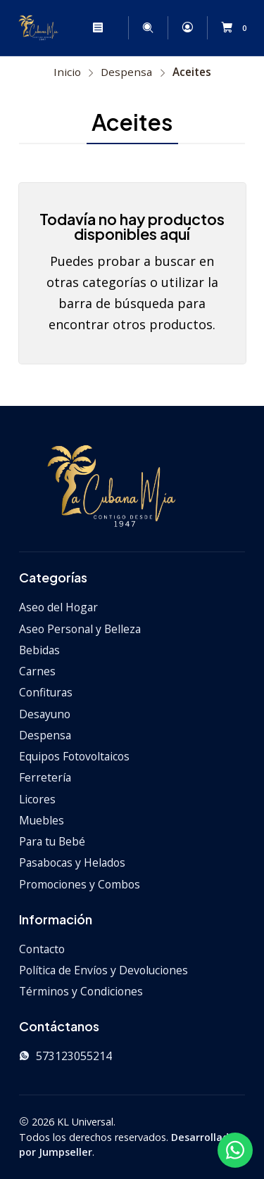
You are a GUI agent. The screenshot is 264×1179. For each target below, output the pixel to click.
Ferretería (45, 777)
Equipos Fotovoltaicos (74, 756)
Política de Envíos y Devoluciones (103, 970)
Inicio (67, 72)
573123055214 (65, 1056)
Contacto (42, 949)
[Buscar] (148, 27)
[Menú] (97, 27)
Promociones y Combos (79, 884)
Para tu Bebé (52, 841)
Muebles (41, 820)
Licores (37, 799)
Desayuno (44, 714)
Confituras (46, 692)
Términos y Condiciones (81, 991)
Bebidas (39, 650)
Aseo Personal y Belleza (80, 629)
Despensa (126, 72)
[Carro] (236, 28)
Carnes (37, 671)
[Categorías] (120, 28)
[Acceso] (187, 27)
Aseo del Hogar (58, 607)
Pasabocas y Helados (72, 862)
